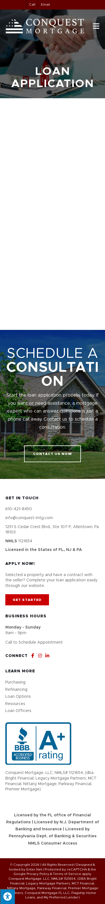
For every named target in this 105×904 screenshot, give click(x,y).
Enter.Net (34, 869)
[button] (52, 453)
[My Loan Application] (52, 212)
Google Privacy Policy (31, 874)
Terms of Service (67, 874)
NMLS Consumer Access (52, 843)
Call (32, 4)
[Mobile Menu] (96, 26)
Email (45, 4)
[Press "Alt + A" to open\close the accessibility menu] (7, 896)
